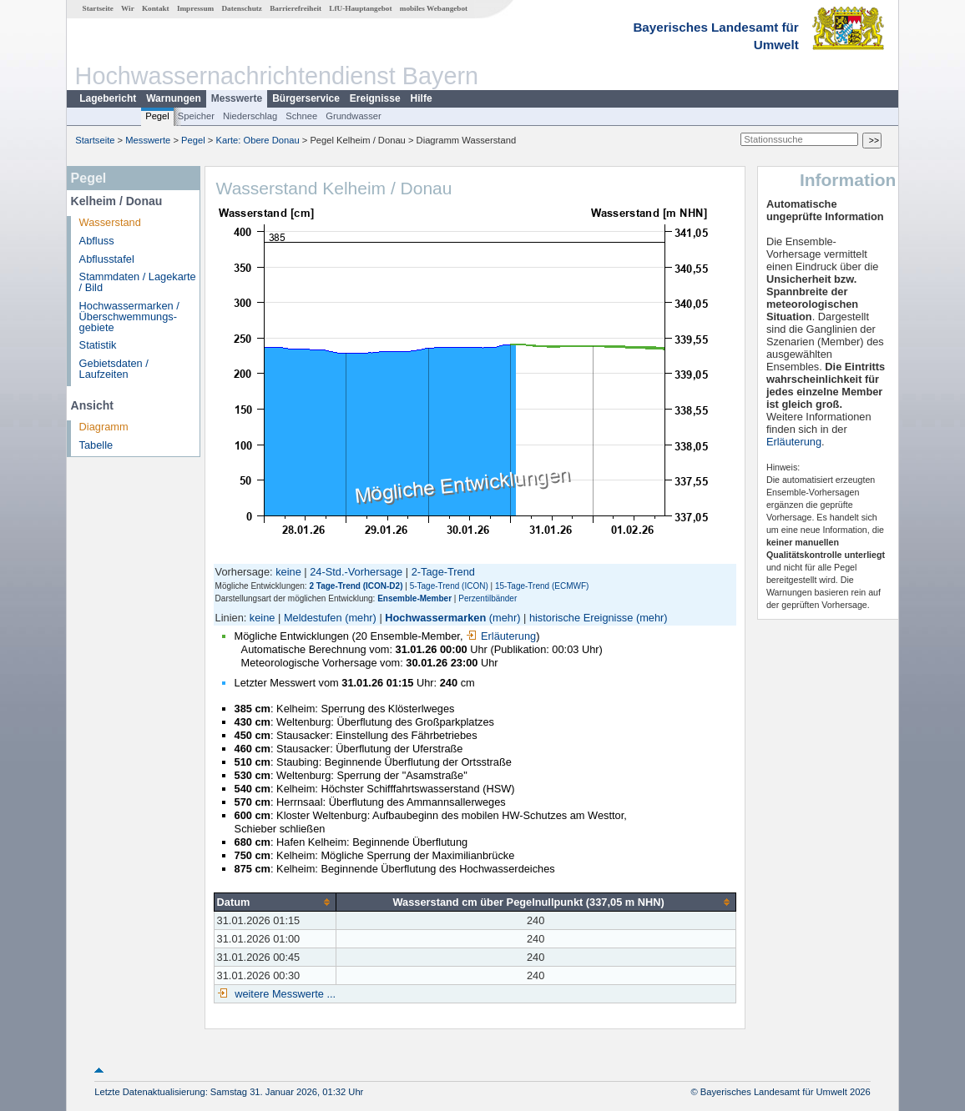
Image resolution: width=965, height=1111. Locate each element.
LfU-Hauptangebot (360, 8)
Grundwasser (353, 116)
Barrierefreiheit (295, 8)
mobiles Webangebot (433, 8)
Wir (127, 8)
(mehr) (360, 617)
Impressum (195, 8)
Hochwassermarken (435, 617)
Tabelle (96, 445)
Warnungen (173, 98)
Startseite (98, 8)
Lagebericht (107, 98)
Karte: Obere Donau (258, 140)
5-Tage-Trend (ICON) (449, 586)
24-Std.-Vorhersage (356, 572)
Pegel (157, 116)
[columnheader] (275, 901)
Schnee (301, 116)
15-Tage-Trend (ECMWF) (542, 586)
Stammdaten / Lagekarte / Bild (137, 282)
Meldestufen (313, 617)
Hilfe (421, 98)
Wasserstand (110, 222)
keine (288, 572)
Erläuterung (501, 636)
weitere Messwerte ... (284, 994)
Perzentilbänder (487, 598)
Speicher (196, 116)
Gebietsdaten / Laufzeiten (114, 368)
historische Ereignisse (581, 617)
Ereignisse (375, 98)
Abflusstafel (106, 259)
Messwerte (236, 98)
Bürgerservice (306, 98)
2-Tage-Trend (443, 572)
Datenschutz (241, 8)
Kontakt (155, 8)
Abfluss (96, 240)
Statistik (98, 345)
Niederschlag (250, 116)
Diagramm (104, 426)
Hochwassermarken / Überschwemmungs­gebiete (129, 316)
